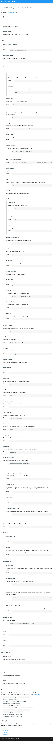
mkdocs (12, 738)
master (14, 12)
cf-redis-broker (6, 728)
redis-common (6, 734)
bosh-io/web (8, 738)
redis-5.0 (5, 732)
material (17, 738)
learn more (37, 694)
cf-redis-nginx (6, 730)
